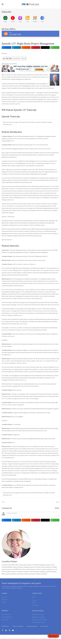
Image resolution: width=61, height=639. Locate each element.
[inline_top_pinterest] (35, 47)
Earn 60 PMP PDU (7, 617)
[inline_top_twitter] (45, 47)
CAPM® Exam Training (38, 622)
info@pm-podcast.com (20, 197)
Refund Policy (5, 626)
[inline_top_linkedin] (16, 47)
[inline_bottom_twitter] (45, 520)
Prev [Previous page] (3, 502)
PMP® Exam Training (38, 614)
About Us (4, 597)
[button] (2, 4)
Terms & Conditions (18, 626)
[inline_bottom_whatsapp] (54, 520)
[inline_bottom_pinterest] (35, 520)
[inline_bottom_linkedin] (16, 520)
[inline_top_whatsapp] (54, 47)
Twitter (27, 574)
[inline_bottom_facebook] (6, 520)
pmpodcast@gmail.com (8, 141)
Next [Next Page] (57, 502)
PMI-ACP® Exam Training (39, 619)
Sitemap (34, 600)
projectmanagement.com (48, 569)
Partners (4, 602)
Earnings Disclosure (32, 626)
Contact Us (4, 599)
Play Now (4, 53)
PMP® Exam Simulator (38, 617)
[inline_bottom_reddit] (26, 520)
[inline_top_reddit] (26, 47)
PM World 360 (5, 571)
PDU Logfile (5, 619)
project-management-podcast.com (45, 206)
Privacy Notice (44, 626)
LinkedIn (44, 574)
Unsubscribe (35, 605)
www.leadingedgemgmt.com (25, 86)
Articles (34, 602)
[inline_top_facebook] (6, 47)
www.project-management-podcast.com (45, 208)
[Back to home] (30, 4)
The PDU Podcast (6, 614)
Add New (57, 508)
